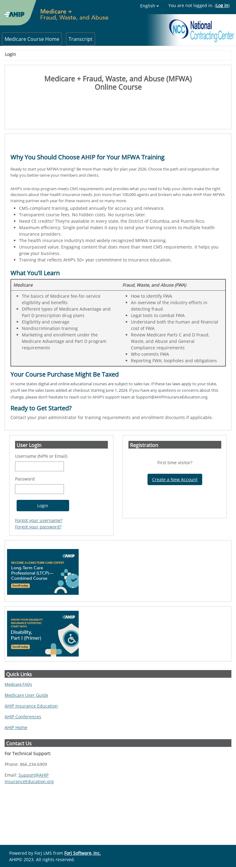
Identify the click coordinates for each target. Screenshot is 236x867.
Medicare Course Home (32, 39)
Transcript (80, 39)
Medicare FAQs (18, 725)
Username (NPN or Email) (41, 497)
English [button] (194, 6)
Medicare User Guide (26, 736)
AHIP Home (16, 768)
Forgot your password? (38, 568)
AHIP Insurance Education (31, 747)
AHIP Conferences (23, 757)
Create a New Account (175, 520)
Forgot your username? (38, 561)
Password (25, 520)
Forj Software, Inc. (82, 853)
